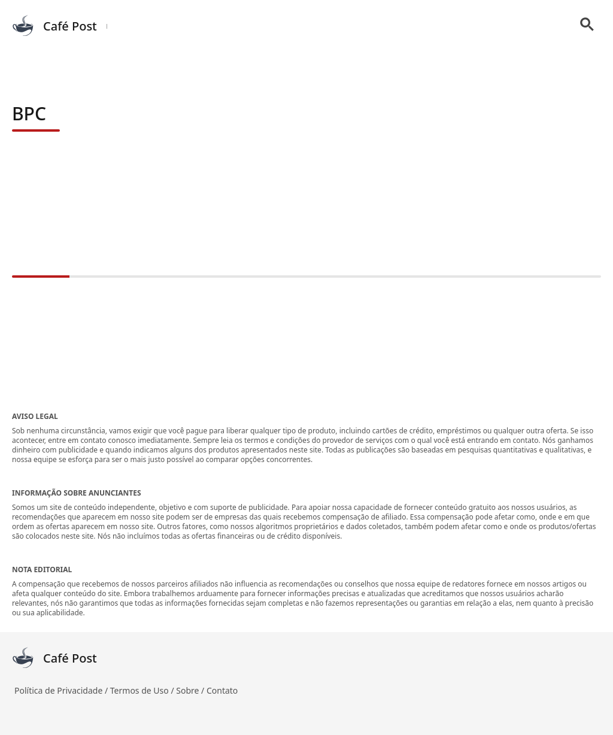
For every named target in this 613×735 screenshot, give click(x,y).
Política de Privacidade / (62, 690)
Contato (222, 690)
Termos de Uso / (143, 690)
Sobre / (191, 690)
